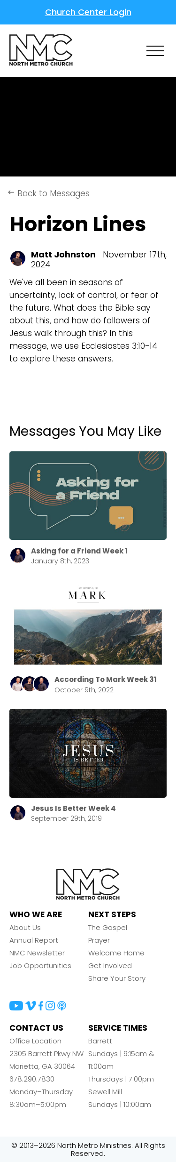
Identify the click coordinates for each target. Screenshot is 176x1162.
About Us (25, 927)
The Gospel (107, 927)
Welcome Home (116, 953)
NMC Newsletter (37, 953)
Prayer (99, 940)
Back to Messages (48, 193)
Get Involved (110, 965)
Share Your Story (116, 978)
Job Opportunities (40, 965)
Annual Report (33, 940)
